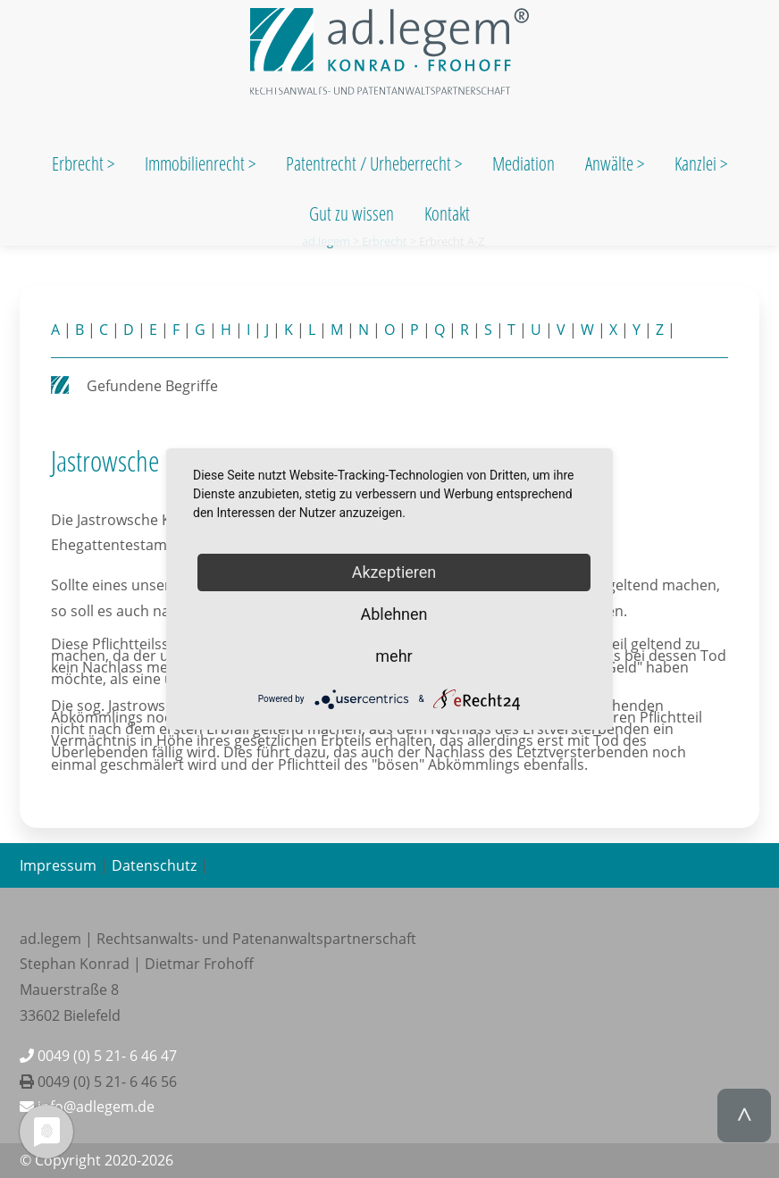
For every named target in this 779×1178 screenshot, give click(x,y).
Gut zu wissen (351, 213)
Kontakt (447, 213)
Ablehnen (393, 614)
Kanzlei (697, 163)
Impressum (58, 865)
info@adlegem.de (87, 1106)
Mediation (523, 163)
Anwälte (611, 163)
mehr (393, 656)
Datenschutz (154, 865)
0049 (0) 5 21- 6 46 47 (98, 1055)
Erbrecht (78, 163)
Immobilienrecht (196, 163)
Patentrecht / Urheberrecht (368, 163)
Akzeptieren (394, 572)
